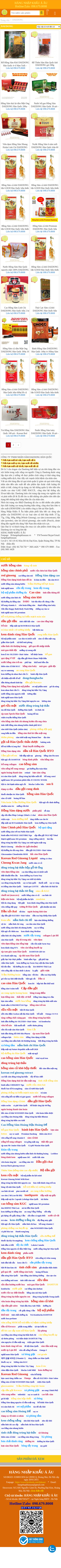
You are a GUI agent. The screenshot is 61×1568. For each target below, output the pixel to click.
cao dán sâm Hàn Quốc (35, 924)
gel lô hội (5, 1399)
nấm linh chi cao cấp (9, 1424)
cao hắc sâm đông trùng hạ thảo (14, 1077)
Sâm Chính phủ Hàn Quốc (18, 827)
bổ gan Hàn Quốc (10, 1130)
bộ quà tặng (45, 827)
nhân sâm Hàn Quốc (47, 815)
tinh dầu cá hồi (7, 1245)
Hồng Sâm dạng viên (11, 751)
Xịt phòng (42, 1331)
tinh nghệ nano (7, 588)
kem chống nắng (11, 1420)
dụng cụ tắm (7, 789)
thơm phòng (7, 737)
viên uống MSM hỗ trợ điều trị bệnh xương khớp (26, 1322)
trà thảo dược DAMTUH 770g (29, 1338)
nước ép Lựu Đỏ (9, 1350)
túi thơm (44, 1199)
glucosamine (7, 1386)
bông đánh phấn (30, 759)
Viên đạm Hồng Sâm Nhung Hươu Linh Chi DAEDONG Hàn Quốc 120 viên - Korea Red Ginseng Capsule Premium (15, 145)
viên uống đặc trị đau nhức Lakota (15, 971)
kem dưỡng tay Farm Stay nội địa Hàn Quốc (35, 963)
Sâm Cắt (31, 1029)
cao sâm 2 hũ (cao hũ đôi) (11, 1195)
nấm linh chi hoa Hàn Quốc (32, 1424)
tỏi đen (22, 912)
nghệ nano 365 (24, 1157)
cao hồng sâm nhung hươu (12, 1428)
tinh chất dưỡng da (20, 1315)
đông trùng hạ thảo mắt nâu (45, 1001)
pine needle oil (22, 1191)
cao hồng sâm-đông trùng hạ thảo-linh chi (18, 1335)
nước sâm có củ (35, 863)
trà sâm (4, 1220)
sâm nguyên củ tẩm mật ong (13, 1342)
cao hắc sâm (47, 1394)
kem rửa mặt (9, 1175)
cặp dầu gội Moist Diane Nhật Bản (32, 658)
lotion (4, 1134)
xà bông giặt (28, 1354)
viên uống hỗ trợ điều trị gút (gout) (16, 1097)
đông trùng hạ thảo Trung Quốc (46, 1297)
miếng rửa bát (23, 806)
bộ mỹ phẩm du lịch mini (31, 1175)
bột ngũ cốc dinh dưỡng (49, 802)
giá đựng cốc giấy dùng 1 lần (13, 1216)
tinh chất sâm (28, 1267)
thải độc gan (47, 1142)
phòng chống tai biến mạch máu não (19, 1092)
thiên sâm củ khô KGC (10, 666)
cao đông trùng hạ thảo (11, 883)
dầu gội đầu (9, 621)
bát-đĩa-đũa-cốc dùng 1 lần (43, 602)
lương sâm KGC (21, 1362)
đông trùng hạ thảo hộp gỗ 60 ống (22, 867)
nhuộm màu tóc (7, 806)
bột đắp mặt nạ (26, 756)
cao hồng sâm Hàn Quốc (17, 1058)
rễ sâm (47, 811)
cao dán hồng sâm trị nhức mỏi (35, 872)
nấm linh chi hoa (29, 1224)
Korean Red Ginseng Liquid (19, 858)
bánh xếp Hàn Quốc (39, 674)
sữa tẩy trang (23, 588)
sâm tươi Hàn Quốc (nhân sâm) (14, 729)
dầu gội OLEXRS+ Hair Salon (38, 850)
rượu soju (5, 819)
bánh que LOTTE (31, 886)
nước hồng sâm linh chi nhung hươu (16, 928)
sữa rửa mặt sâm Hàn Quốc (12, 1030)
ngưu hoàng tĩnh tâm (37, 911)
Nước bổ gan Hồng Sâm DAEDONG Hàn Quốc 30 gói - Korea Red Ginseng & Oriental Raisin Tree (44, 104)
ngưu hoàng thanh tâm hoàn (14, 1109)
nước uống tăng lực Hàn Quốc (46, 1249)
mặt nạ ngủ (33, 1053)
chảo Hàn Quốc (7, 963)
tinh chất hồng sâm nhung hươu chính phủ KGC (21, 725)
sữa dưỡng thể (47, 1236)
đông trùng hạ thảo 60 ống (17, 890)
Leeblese (54, 1154)
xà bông (38, 1398)
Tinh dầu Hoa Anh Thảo (30, 1306)
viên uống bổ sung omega (13, 768)
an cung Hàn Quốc (25, 670)
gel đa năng (54, 686)
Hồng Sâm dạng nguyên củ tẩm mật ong (18, 1402)
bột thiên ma (38, 630)
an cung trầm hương (40, 1191)
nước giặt (17, 1288)
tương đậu (31, 694)
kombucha (5, 1289)
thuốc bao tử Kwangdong (11, 1089)
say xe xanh (14, 1134)
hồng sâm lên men (51, 756)
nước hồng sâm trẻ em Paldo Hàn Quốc (18, 832)
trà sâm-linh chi (7, 1407)
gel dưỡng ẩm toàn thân (37, 769)
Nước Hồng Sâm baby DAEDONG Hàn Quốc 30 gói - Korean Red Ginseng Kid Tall (44, 431)
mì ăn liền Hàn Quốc (30, 1208)
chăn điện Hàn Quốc (10, 1370)
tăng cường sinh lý (37, 839)
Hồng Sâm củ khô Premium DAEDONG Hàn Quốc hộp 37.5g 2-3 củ (45, 227)
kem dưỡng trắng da (22, 1220)
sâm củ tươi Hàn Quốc (34, 1089)
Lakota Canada (37, 1245)
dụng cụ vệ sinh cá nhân (12, 1416)
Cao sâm (34, 592)
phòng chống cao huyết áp (14, 1228)
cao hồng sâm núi (25, 576)
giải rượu (45, 970)
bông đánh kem (8, 1157)
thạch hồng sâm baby (47, 605)
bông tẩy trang (29, 1445)
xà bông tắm (8, 1045)
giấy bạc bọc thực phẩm (11, 959)
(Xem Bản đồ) (37, 1491)
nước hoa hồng (23, 1001)
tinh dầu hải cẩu (8, 1263)
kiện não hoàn (7, 899)
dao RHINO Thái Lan (10, 1208)
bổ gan (48, 654)
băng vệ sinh (30, 565)
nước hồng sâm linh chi (11, 598)
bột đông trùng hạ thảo (48, 1041)
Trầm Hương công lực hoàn (30, 1386)
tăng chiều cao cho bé (39, 819)
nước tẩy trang (32, 935)
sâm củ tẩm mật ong (46, 639)
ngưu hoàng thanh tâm (11, 772)
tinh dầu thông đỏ (51, 592)
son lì (49, 784)
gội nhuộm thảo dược (48, 1268)
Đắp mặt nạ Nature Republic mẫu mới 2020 (19, 1049)
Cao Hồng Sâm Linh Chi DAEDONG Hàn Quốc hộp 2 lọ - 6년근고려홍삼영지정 (15, 309)
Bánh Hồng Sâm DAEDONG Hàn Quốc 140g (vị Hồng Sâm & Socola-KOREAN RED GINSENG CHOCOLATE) (45, 349)
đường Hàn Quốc (25, 710)
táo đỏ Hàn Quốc (8, 710)
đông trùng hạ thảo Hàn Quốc (19, 1235)
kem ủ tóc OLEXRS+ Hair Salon (14, 654)
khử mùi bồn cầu (41, 662)
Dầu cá (41, 978)
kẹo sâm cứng (39, 772)
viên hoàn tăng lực (8, 1162)
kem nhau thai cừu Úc (10, 690)
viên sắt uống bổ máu (28, 1350)
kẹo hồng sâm (7, 997)
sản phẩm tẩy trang (41, 1262)
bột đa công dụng (8, 903)
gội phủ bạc (44, 959)
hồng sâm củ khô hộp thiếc (19, 1068)
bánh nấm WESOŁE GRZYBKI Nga (16, 835)
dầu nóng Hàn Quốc (9, 1275)
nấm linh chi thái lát (49, 886)
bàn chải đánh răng (12, 1441)
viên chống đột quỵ (9, 907)
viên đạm (38, 940)
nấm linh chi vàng (16, 924)
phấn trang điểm (25, 1327)
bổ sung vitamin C (46, 1224)
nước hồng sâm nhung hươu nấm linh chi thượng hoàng (24, 1154)
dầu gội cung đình (27, 789)
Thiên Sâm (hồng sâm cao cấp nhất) (19, 1170)
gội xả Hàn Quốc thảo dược (19, 741)
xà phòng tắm (33, 1415)
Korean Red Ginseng (14, 1374)
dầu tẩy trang (8, 1310)
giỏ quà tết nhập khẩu (39, 646)
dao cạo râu (51, 1275)
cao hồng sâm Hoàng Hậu (12, 1117)
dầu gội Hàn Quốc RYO (17, 1257)
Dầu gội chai (44, 1161)
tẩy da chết (22, 1244)
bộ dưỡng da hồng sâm (10, 602)
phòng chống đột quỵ (41, 729)
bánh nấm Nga (30, 959)
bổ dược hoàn (37, 654)
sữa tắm (42, 1280)
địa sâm (47, 737)
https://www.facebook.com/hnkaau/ (30, 1482)
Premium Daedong (29, 1134)
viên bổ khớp (36, 1374)
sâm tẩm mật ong (49, 1346)
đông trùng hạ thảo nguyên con (15, 1296)
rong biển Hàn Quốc (47, 634)
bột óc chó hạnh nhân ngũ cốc (13, 784)
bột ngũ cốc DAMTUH (10, 760)
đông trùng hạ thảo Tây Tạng (34, 690)
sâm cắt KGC (43, 891)
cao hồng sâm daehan (33, 1289)
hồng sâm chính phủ (14, 570)
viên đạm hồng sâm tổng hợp (14, 944)
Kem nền (5, 920)
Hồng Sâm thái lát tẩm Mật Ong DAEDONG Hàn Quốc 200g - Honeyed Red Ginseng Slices (15, 104)
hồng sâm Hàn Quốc (40, 794)
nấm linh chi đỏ (22, 920)
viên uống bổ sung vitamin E (13, 1138)
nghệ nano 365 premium (39, 1204)
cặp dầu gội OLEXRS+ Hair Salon (15, 916)
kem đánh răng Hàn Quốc (18, 634)
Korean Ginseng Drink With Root (15, 1179)
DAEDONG (17, 20)
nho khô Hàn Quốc (31, 1421)
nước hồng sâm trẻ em (11, 662)
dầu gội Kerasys (33, 682)
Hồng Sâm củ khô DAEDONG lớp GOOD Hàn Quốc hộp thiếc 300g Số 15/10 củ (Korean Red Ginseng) (45, 268)
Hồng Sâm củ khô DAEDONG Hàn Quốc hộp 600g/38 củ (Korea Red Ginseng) (15, 390)
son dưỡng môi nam (9, 1280)
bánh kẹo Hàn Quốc (35, 1129)
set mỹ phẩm (24, 1406)
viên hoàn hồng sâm (27, 605)
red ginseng (8, 575)
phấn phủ (37, 811)
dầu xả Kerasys (8, 1326)
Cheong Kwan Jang (13, 862)
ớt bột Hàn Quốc (31, 1346)
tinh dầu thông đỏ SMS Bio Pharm (15, 1034)
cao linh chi (46, 895)
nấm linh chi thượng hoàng (13, 646)
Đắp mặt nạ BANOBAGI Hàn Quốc (25, 626)
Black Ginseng (7, 847)
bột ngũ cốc (31, 979)
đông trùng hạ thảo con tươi (13, 1120)
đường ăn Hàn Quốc (45, 1441)
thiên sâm (18, 1037)
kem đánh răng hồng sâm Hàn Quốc (42, 903)
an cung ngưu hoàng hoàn (14, 993)
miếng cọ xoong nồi (27, 650)
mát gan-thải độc (9, 650)
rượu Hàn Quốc (44, 1382)
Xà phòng (46, 1436)
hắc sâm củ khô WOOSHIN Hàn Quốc (17, 1113)
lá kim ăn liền (40, 580)
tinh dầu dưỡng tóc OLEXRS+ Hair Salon (18, 1021)
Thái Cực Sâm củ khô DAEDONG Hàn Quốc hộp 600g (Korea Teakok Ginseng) (45, 309)
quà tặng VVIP (8, 658)
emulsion (40, 899)
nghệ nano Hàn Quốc (10, 1354)
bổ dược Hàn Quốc (45, 1402)
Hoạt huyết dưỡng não (33, 746)
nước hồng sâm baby (23, 1272)
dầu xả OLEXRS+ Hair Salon (45, 1378)
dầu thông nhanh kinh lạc (12, 682)
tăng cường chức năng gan (13, 1018)
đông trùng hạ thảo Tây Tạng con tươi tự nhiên (21, 879)
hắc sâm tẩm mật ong (48, 1068)
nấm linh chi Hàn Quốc (31, 1045)
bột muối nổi (19, 1025)
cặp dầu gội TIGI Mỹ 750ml (46, 835)
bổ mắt (40, 1014)
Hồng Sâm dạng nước (15, 810)
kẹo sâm (54, 1130)
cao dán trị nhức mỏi (27, 639)
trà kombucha (45, 1021)
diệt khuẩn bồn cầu (9, 875)
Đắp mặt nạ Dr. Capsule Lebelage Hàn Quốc (20, 1199)
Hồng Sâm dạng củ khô (13, 1101)
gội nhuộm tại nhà (48, 907)
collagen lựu (6, 1037)
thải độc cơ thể (24, 997)
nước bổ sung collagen (43, 1096)
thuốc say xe (6, 1362)
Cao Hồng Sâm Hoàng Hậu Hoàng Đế (24, 1124)
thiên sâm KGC (45, 1134)
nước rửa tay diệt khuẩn (12, 1293)
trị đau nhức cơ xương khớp (15, 630)
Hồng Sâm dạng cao (47, 575)
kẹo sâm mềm (7, 1001)
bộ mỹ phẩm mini (8, 639)
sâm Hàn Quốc (7, 940)
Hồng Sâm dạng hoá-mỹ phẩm (15, 686)
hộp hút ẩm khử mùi (45, 983)
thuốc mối (43, 883)
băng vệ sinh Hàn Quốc (11, 1187)
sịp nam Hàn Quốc (41, 1033)
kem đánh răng (11, 1252)
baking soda (46, 742)
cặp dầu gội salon (9, 1306)
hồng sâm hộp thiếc (21, 1398)
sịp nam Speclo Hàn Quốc (13, 714)
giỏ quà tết (6, 1272)
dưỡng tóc (30, 1441)
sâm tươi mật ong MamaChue (28, 737)
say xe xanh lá (33, 1394)
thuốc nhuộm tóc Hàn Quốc (12, 794)
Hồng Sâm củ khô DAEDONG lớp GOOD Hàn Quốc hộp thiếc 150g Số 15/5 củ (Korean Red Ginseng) (15, 186)
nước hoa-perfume (9, 1318)
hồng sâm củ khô (42, 1301)
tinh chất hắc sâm (26, 621)
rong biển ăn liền (8, 733)
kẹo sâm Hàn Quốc (10, 1446)
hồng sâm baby (30, 666)
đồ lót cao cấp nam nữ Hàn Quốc (18, 1330)
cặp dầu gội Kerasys (11, 1390)
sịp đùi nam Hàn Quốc (29, 955)
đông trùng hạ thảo (13, 1063)
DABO (26, 601)
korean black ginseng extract (13, 1166)
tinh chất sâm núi (27, 1280)
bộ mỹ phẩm (45, 1310)
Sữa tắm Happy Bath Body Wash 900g (17, 609)
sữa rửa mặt (9, 1009)
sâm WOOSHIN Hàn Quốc (41, 1228)
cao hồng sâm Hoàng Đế (16, 1411)
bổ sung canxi (49, 776)
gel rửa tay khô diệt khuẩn (12, 979)
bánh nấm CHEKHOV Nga (12, 1085)
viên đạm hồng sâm (10, 872)
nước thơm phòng (35, 1025)
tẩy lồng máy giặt (44, 1220)
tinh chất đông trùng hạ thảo (18, 1432)
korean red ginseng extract (17, 1072)
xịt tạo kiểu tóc (41, 1327)
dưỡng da (47, 1306)
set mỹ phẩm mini (39, 686)
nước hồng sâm (11, 565)
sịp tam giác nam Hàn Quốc (14, 951)
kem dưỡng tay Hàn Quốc (46, 823)
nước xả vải (53, 1215)
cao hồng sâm (28, 764)
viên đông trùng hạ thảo (39, 1018)
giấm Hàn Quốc (7, 642)
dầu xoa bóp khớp (48, 975)
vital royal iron (42, 1058)
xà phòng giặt (31, 1390)
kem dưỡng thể (20, 819)
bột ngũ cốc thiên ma (10, 931)
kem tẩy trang (41, 588)
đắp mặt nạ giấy (48, 1195)
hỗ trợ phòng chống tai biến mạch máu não (23, 616)
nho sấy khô (47, 1421)
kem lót (31, 983)
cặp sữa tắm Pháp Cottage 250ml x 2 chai (18, 815)
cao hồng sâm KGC (14, 1203)
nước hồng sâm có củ (30, 895)
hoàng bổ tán (32, 714)
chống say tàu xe (42, 609)
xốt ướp (47, 1212)
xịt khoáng (43, 1433)
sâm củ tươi (6, 798)
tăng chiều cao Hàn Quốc (38, 1358)
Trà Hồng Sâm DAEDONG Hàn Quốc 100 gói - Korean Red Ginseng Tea (15, 431)
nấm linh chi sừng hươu (11, 936)
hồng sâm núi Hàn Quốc (37, 1293)
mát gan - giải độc (47, 666)
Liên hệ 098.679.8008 (15, 68)
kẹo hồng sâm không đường (32, 1275)
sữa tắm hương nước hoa (13, 1284)
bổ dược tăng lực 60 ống (40, 1105)
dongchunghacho (33, 678)
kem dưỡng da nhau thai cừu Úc (14, 674)
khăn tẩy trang (9, 1149)
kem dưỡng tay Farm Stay (31, 875)
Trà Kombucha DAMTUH (41, 1315)
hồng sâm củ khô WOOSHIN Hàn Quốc (18, 1382)
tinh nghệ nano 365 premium (13, 612)
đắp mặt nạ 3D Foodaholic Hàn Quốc (16, 823)
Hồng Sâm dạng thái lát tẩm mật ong (18, 1081)
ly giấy (35, 971)
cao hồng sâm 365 (26, 1162)
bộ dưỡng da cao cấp (22, 967)
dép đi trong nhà (23, 940)
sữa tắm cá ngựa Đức (36, 1216)
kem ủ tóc (41, 1366)
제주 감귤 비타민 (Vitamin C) (13, 1358)
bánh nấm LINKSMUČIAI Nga (14, 1005)
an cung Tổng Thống (33, 1212)
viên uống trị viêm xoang (45, 1258)
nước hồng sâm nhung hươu (13, 584)
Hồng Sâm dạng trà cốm (43, 997)
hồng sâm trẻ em (38, 1005)
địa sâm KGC (53, 580)
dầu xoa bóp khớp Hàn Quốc (44, 916)
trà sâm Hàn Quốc (8, 776)
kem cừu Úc (22, 1263)
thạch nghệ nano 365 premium (14, 839)
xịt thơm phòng (7, 1338)
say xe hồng (39, 928)
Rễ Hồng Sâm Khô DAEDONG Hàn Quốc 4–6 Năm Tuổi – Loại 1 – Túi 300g (15, 63)
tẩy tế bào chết (36, 1077)
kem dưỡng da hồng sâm (11, 1212)
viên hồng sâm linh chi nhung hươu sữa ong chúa (24, 721)
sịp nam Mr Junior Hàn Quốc (13, 1145)
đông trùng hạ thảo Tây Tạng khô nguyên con (20, 701)
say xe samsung (7, 670)
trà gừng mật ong (31, 1142)
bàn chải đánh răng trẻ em (44, 1183)
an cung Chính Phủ (50, 1390)
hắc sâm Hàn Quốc (39, 854)
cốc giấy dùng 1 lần (27, 1310)
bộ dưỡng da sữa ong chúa (12, 850)
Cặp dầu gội (29, 988)
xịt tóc (3, 924)
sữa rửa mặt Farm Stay (40, 944)
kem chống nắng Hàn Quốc (40, 1240)
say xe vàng (54, 883)
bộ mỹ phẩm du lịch (25, 899)
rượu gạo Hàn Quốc (35, 1342)
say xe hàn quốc (29, 883)
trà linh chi (39, 710)
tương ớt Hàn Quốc (28, 907)
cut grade (42, 1354)
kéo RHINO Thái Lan (42, 967)
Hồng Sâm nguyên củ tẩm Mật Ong (16, 1249)
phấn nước (28, 1253)
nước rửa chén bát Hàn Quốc (44, 571)
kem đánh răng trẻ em (11, 1346)
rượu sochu (6, 1105)
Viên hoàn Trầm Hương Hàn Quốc (19, 802)
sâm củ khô (32, 1138)
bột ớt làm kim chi (9, 1268)
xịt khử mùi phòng (24, 642)
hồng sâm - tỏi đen (30, 975)
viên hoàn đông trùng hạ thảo (15, 1301)
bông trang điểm (37, 993)
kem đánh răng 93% (9, 948)
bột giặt (21, 903)
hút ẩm (50, 839)
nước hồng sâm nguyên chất (13, 694)
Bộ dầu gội (47, 1170)
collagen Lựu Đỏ (51, 935)
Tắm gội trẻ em (9, 755)
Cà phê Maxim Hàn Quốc (39, 1145)
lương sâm (46, 701)
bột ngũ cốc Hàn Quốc (10, 1224)
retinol (27, 773)
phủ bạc (28, 662)
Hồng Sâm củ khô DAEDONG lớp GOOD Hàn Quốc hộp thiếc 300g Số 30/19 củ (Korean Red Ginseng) (45, 390)
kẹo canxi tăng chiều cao (11, 1378)
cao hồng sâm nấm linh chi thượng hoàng (18, 1041)
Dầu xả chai (9, 911)
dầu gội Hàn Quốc (40, 1101)
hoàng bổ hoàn (42, 1272)
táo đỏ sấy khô (39, 1407)
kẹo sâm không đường (44, 920)
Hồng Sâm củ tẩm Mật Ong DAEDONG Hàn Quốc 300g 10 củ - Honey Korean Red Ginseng (15, 349)
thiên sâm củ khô (8, 1437)
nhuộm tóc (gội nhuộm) (27, 846)
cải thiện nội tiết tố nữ (10, 678)
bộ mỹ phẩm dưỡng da (14, 592)
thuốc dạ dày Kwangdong (11, 1241)
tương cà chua (46, 858)
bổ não (4, 626)
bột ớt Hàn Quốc (27, 1010)
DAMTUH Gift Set (37, 952)
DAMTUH (52, 1284)
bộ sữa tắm (6, 967)
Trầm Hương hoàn (10, 974)
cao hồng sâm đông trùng (28, 1437)
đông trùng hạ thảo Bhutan (36, 1117)
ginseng (38, 756)
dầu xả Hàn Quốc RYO (38, 751)
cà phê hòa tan (7, 1231)
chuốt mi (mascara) (10, 895)
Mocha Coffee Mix (36, 784)
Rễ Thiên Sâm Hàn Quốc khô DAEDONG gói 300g (45, 63)
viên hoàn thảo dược (44, 1113)
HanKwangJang (22, 1231)
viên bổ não (6, 1025)
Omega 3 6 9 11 (51, 1014)
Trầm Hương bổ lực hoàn (41, 584)
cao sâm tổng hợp (45, 621)
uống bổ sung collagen (11, 1142)
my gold (43, 1446)
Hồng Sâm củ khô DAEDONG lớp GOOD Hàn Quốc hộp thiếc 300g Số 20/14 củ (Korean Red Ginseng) (45, 186)
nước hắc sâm (38, 1157)
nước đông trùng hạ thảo (34, 705)
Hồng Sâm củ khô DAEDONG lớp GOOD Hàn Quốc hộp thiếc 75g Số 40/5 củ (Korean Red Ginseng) (15, 227)
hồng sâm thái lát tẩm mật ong (32, 733)
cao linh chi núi (7, 1191)
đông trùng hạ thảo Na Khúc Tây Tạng (17, 1366)
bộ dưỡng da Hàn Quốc (13, 1053)
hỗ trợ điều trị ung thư (10, 746)
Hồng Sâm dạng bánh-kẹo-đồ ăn (16, 580)
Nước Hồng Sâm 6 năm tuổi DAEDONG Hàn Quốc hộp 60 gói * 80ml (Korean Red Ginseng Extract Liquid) (44, 145)
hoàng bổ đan (19, 798)
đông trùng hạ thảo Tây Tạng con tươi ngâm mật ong (23, 843)
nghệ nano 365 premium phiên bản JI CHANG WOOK (24, 780)
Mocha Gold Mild (28, 1370)
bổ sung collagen (8, 764)
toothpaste (31, 1195)
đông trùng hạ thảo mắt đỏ (30, 776)
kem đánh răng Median (31, 931)
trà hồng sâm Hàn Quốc (11, 886)
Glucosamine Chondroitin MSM (14, 854)
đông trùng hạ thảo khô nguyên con (16, 1183)
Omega (27, 1378)
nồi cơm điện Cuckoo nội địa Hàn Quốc (18, 1014)
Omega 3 (43, 1350)
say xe (35, 1411)
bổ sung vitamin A (8, 605)
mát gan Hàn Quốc (36, 1284)
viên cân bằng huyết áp (31, 947)
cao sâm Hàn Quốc (13, 983)
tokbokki (21, 1394)
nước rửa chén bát (35, 1085)
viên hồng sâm (47, 759)
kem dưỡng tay (45, 1370)
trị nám (44, 1093)
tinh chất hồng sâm (48, 1080)
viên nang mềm (8, 1394)
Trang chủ (4, 20)
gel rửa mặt (8, 705)
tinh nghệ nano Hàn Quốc (12, 697)
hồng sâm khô (32, 597)
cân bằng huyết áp (48, 1334)
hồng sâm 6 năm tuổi (10, 989)
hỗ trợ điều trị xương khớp (37, 1187)
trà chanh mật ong (8, 956)
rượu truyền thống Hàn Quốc (13, 717)
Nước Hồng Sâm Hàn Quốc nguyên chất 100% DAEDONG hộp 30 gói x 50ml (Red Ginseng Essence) (15, 268)
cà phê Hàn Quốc (20, 1105)
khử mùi (5, 1315)
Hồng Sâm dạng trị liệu (36, 1037)
